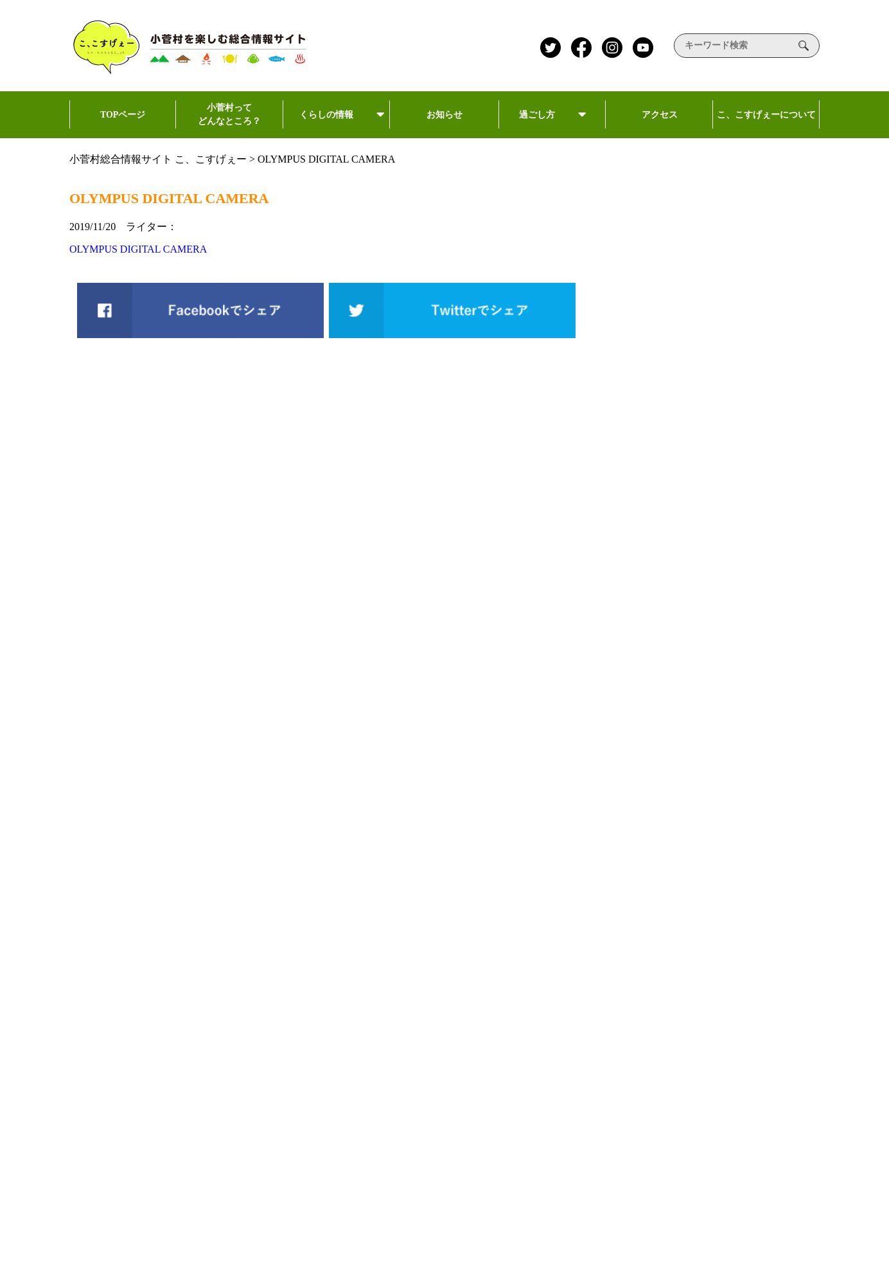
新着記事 (573, 1061)
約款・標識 (742, 1114)
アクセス (659, 124)
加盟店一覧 (586, 1133)
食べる (418, 1155)
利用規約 (737, 1039)
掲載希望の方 (748, 1077)
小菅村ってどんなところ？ (229, 120)
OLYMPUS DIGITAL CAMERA (138, 249)
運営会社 (737, 963)
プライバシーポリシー (768, 1001)
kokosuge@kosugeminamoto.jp (243, 1080)
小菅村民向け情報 (593, 963)
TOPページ (122, 124)
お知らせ (445, 124)
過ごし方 (552, 123)
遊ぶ (413, 1125)
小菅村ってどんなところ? (455, 1034)
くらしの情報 (336, 123)
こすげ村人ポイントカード (614, 1099)
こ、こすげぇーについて (766, 124)
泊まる (418, 1185)
